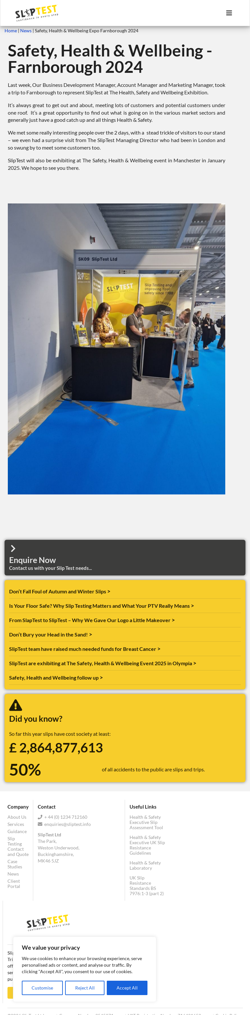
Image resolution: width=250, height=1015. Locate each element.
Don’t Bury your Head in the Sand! (49, 634)
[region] (84, 969)
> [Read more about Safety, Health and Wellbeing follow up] (101, 677)
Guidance (17, 831)
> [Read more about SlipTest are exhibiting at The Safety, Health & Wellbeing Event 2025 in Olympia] (194, 663)
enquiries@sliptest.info (64, 824)
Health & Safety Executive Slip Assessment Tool (146, 822)
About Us (16, 817)
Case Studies (14, 864)
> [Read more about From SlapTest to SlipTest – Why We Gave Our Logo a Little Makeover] (173, 619)
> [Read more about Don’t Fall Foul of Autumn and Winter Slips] (108, 591)
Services (15, 824)
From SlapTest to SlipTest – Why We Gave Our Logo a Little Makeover (90, 620)
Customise (42, 988)
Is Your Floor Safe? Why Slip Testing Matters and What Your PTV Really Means (100, 606)
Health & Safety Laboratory (145, 865)
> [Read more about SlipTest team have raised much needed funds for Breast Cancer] (158, 648)
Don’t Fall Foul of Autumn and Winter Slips (58, 591)
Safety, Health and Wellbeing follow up (54, 677)
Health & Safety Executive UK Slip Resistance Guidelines (147, 845)
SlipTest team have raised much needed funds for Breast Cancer (83, 649)
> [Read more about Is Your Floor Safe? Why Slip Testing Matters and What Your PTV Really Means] (192, 605)
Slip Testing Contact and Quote (18, 846)
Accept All (127, 988)
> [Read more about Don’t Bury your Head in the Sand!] (90, 634)
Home (11, 30)
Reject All (85, 988)
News (26, 30)
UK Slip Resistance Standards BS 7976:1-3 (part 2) (147, 885)
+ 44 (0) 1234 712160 (62, 817)
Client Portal (13, 883)
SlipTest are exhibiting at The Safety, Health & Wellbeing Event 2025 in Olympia (101, 663)
